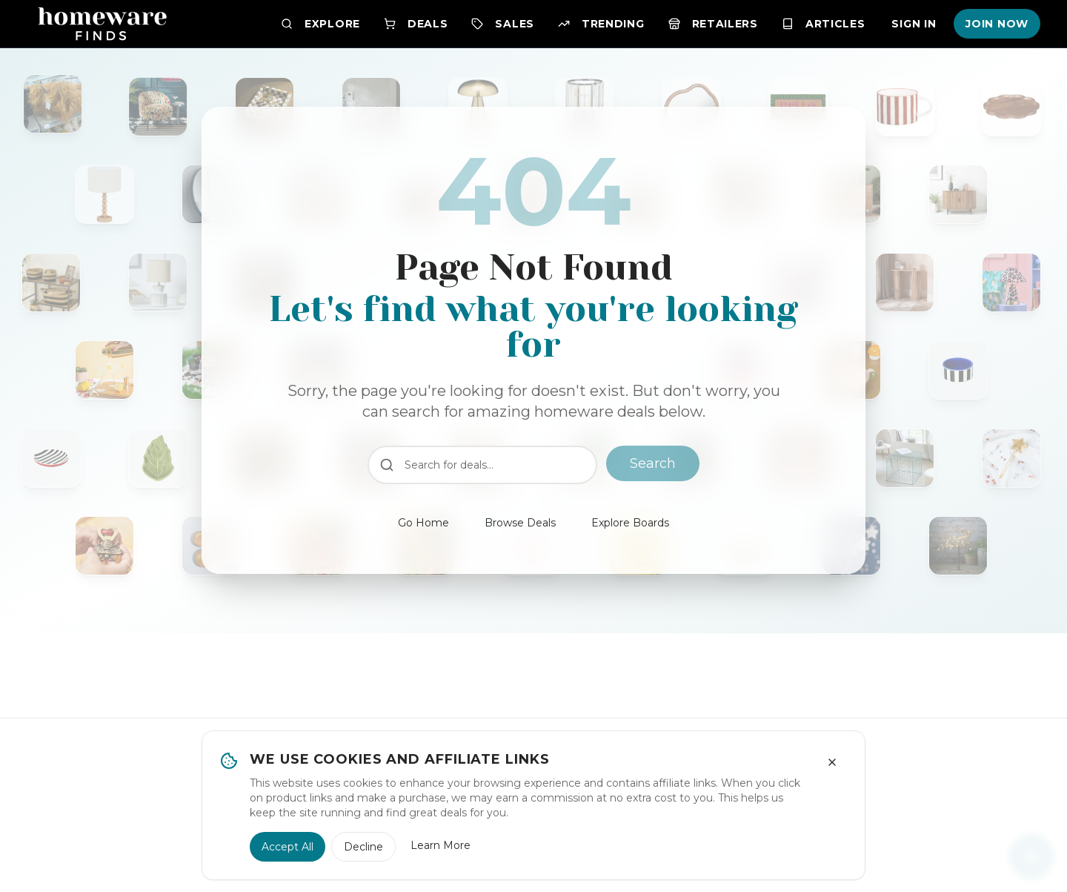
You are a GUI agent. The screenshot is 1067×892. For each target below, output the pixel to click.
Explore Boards (630, 522)
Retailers (713, 23)
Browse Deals (520, 522)
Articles (823, 23)
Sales (502, 23)
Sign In (913, 23)
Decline (363, 846)
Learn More (440, 845)
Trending (601, 23)
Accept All (287, 846)
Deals (416, 23)
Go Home (423, 522)
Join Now (996, 23)
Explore (320, 23)
